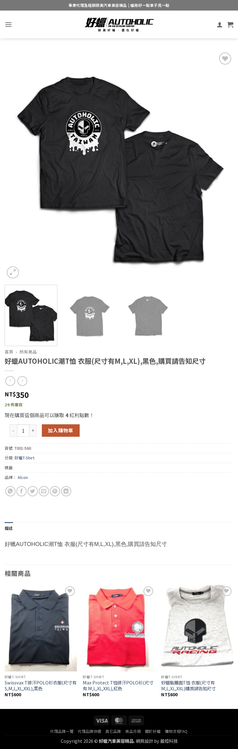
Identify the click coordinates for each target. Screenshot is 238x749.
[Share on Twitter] (33, 491)
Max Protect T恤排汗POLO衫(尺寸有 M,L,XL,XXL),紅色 (118, 685)
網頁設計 (144, 741)
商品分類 (133, 731)
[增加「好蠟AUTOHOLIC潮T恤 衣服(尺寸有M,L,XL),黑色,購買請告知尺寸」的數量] (33, 430)
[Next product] (10, 381)
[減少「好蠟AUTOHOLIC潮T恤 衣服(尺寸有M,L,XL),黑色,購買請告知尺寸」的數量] (13, 430)
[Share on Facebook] (21, 491)
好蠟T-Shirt (24, 458)
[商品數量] (23, 430)
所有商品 (28, 352)
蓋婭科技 (169, 741)
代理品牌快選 (89, 731)
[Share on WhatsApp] (10, 491)
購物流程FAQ (176, 731)
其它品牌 (113, 731)
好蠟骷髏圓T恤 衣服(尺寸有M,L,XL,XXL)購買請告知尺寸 (188, 685)
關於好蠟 (153, 731)
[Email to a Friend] (44, 491)
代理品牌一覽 (62, 731)
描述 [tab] (9, 528)
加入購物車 (60, 430)
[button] (8, 24)
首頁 (9, 352)
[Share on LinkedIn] (66, 491)
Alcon (23, 477)
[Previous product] (22, 381)
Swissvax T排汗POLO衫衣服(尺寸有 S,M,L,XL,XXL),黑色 (41, 685)
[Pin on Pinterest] (55, 491)
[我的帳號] (220, 24)
